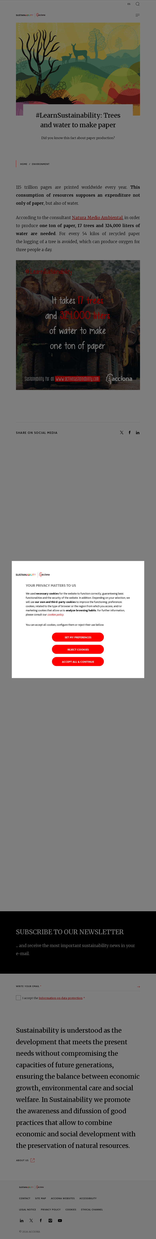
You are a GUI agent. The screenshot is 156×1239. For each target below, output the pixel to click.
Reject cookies (78, 649)
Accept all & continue (78, 661)
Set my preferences (78, 637)
